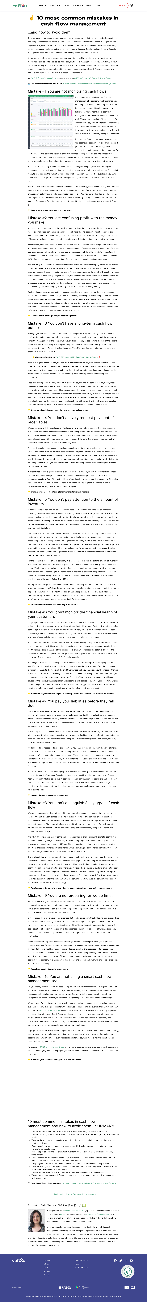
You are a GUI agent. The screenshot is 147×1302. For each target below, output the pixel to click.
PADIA (63, 1214)
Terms (46, 1267)
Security (47, 1271)
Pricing (66, 5)
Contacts (98, 5)
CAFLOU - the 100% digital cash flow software (77, 357)
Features (42, 5)
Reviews (47, 1260)
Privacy (46, 1275)
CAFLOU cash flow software (51, 1047)
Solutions (54, 5)
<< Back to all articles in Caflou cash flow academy (73, 1194)
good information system (49, 1010)
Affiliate (46, 1264)
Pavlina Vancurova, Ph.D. (74, 1210)
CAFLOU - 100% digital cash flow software (92, 78)
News (88, 5)
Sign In (122, 5)
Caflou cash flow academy (97, 1214)
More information (115, 1296)
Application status (81, 1267)
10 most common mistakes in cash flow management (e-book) (90, 84)
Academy (77, 5)
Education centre (81, 1260)
